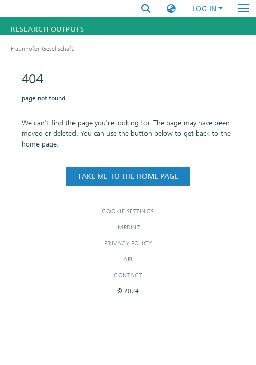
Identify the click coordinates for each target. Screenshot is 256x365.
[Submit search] (146, 9)
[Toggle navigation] (243, 8)
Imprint (128, 227)
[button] (171, 9)
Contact (128, 275)
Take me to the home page (128, 176)
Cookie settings (128, 211)
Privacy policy (128, 243)
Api (128, 259)
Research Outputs (47, 29)
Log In (204, 9)
